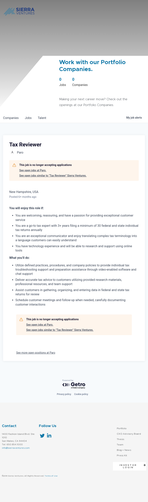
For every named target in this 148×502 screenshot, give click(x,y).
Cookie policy (81, 394)
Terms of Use (51, 476)
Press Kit (122, 455)
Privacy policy (64, 394)
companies (11, 118)
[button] (129, 466)
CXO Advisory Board (129, 434)
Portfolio (121, 428)
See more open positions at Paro (35, 352)
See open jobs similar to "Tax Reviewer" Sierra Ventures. (53, 175)
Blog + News (124, 450)
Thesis (120, 439)
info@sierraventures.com (16, 448)
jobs (28, 118)
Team (120, 444)
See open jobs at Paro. (32, 170)
